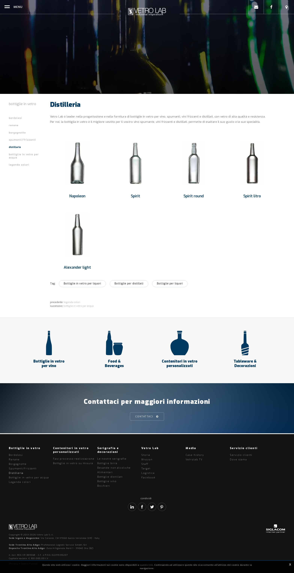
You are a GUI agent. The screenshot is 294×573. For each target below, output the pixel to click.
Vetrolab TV (194, 459)
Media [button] (191, 448)
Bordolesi (15, 118)
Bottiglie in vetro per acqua (24, 155)
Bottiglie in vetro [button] (24, 448)
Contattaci (144, 417)
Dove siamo (238, 459)
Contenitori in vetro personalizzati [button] (71, 450)
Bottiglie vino (107, 481)
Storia (145, 455)
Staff (144, 464)
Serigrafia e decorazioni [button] (108, 450)
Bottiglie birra (107, 463)
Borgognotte (17, 132)
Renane (13, 125)
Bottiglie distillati (110, 476)
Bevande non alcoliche (114, 467)
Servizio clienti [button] (243, 448)
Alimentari (105, 472)
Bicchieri (103, 485)
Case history (195, 455)
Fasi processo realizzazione (73, 458)
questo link (146, 565)
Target (145, 468)
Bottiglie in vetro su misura (73, 463)
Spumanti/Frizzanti (22, 139)
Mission (146, 459)
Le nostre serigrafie (112, 458)
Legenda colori (19, 164)
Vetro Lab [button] (150, 448)
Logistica (147, 473)
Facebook (148, 477)
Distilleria (15, 147)
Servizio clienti (241, 455)
